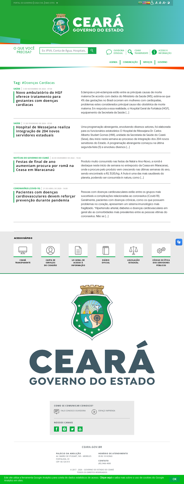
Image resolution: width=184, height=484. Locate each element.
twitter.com (72, 429)
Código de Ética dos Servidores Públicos (161, 255)
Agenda (113, 62)
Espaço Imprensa (106, 410)
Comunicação (130, 62)
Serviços (147, 62)
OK (174, 479)
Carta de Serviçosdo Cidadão (50, 255)
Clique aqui (106, 478)
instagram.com (64, 429)
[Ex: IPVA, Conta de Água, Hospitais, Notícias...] (64, 50)
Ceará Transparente (23, 254)
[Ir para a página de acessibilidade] (152, 3)
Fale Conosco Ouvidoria (73, 410)
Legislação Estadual (133, 254)
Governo (162, 62)
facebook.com (56, 429)
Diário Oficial (105, 254)
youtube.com (80, 429)
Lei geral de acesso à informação (78, 255)
